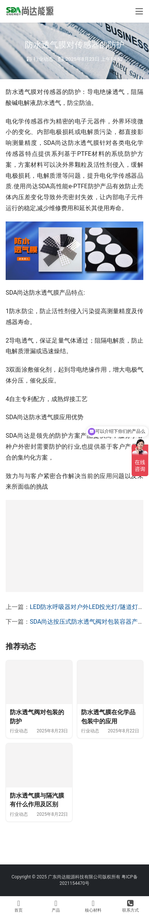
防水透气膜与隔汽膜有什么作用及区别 (37, 824)
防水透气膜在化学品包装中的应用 (108, 729)
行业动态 (43, 59)
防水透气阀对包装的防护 (37, 729)
